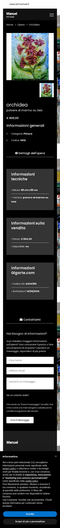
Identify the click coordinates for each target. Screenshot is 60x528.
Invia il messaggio (20, 420)
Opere (21, 25)
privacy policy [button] (9, 468)
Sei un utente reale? (17, 395)
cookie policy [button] (31, 481)
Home (9, 25)
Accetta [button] (30, 514)
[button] (55, 456)
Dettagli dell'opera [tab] (30, 153)
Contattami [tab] (30, 320)
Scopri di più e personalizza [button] (30, 521)
